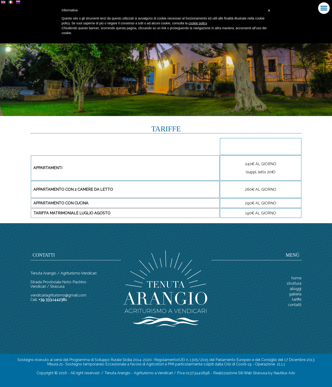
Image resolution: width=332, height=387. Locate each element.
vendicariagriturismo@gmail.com (58, 295)
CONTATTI (294, 305)
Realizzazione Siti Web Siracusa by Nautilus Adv (254, 373)
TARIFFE (296, 299)
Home (296, 278)
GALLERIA (295, 294)
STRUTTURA (294, 283)
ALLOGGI (295, 289)
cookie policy (197, 23)
